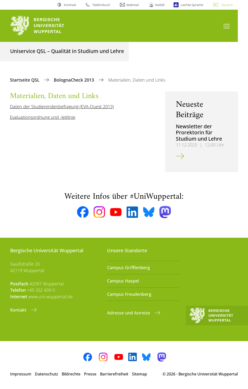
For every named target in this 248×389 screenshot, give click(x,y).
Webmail (132, 5)
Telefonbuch (101, 5)
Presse (90, 374)
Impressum (20, 374)
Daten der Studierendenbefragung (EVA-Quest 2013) (62, 106)
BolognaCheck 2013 (74, 80)
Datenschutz (46, 374)
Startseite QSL (25, 80)
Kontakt (19, 310)
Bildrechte (71, 374)
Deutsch (227, 5)
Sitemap (139, 374)
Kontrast (70, 5)
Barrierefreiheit (114, 374)
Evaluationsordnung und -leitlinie (42, 117)
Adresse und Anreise (129, 313)
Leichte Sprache (192, 5)
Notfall (159, 5)
